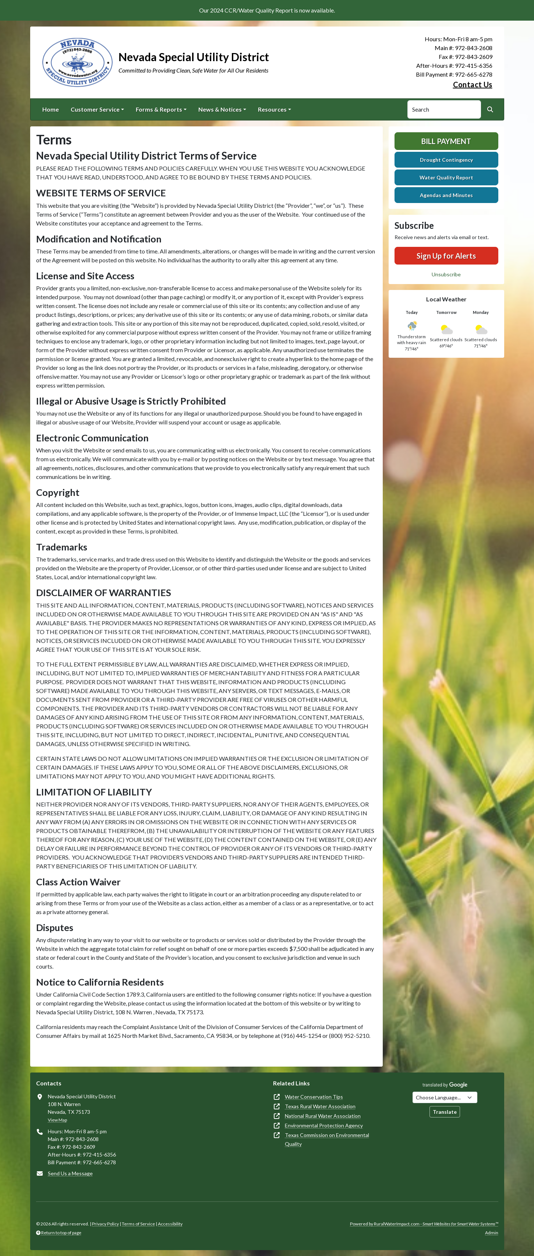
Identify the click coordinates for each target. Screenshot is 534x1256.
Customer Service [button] (95, 109)
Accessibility (170, 1224)
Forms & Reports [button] (159, 109)
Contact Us (472, 84)
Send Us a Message (70, 1173)
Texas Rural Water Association (320, 1106)
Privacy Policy (105, 1224)
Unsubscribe (446, 274)
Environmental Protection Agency (324, 1125)
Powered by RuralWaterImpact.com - (424, 1224)
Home (50, 109)
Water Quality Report (446, 177)
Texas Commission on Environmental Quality (327, 1139)
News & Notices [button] (220, 109)
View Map (57, 1120)
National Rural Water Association (323, 1116)
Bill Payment (446, 141)
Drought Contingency (446, 160)
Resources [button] (272, 109)
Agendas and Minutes (446, 195)
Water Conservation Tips (314, 1097)
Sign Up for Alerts (446, 255)
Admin (491, 1232)
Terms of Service (138, 1224)
